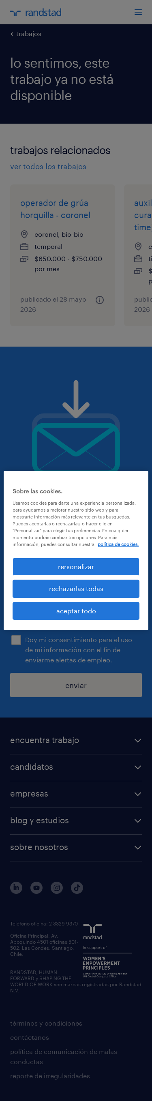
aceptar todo (76, 611)
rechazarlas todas (76, 588)
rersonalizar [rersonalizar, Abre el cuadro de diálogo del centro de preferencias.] (76, 566)
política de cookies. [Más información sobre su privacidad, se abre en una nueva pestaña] (118, 544)
